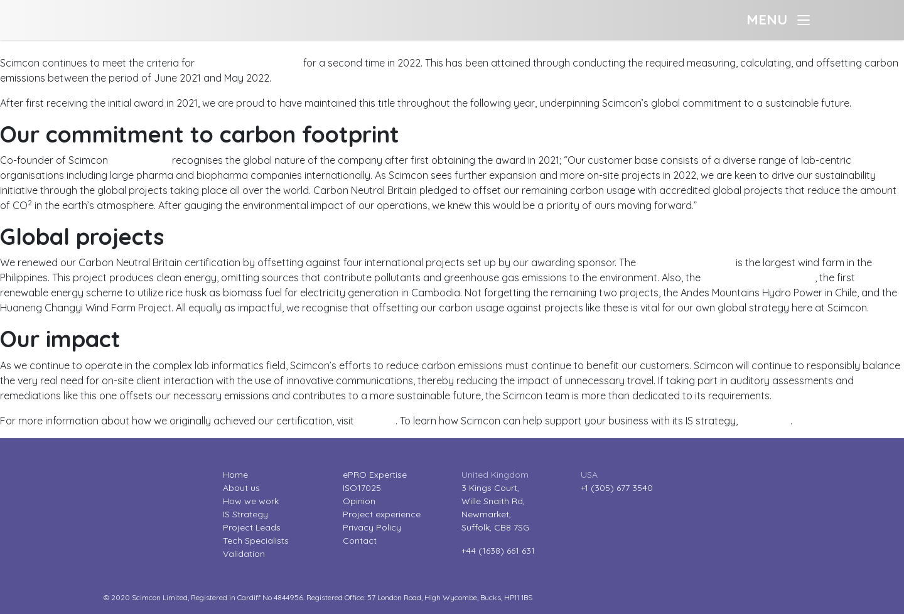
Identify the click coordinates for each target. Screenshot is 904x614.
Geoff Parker (140, 160)
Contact (360, 540)
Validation (244, 553)
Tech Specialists (256, 540)
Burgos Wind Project (685, 262)
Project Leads (252, 527)
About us (241, 487)
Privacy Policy (372, 527)
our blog (376, 420)
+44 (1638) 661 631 (498, 550)
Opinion (359, 501)
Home (235, 474)
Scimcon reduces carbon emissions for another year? (123, 47)
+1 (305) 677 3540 (617, 487)
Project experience (382, 514)
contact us (765, 420)
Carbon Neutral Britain (249, 63)
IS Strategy (245, 514)
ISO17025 (362, 487)
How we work (251, 501)
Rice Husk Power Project (759, 277)
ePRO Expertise (375, 474)
